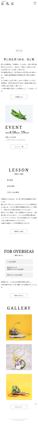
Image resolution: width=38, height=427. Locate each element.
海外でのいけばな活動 (14, 275)
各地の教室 (11, 186)
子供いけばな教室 (13, 192)
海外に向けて (19, 295)
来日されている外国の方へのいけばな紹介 (15, 268)
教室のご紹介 (19, 231)
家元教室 (10, 180)
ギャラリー (19, 407)
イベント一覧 (19, 147)
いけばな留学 (11, 262)
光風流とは (19, 97)
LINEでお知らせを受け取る (16, 140)
